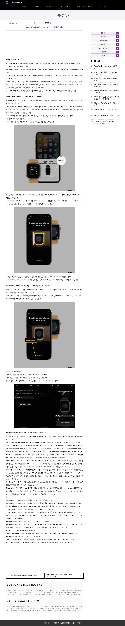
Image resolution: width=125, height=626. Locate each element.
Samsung (103, 40)
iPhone (48, 23)
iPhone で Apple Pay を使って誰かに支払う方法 (106, 104)
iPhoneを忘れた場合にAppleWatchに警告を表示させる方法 (106, 98)
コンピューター (14, 23)
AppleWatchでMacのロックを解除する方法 (106, 67)
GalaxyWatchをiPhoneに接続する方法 (24, 575)
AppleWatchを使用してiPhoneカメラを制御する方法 (106, 73)
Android (103, 37)
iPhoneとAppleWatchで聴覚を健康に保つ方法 (106, 92)
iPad (103, 56)
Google (104, 44)
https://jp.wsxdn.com (61, 623)
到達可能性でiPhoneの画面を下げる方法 (106, 79)
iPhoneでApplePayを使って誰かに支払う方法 (106, 86)
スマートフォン (33, 23)
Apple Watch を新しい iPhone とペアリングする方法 (106, 122)
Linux (103, 52)
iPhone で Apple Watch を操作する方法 (106, 116)
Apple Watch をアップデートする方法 (106, 110)
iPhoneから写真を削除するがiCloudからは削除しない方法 (62, 575)
